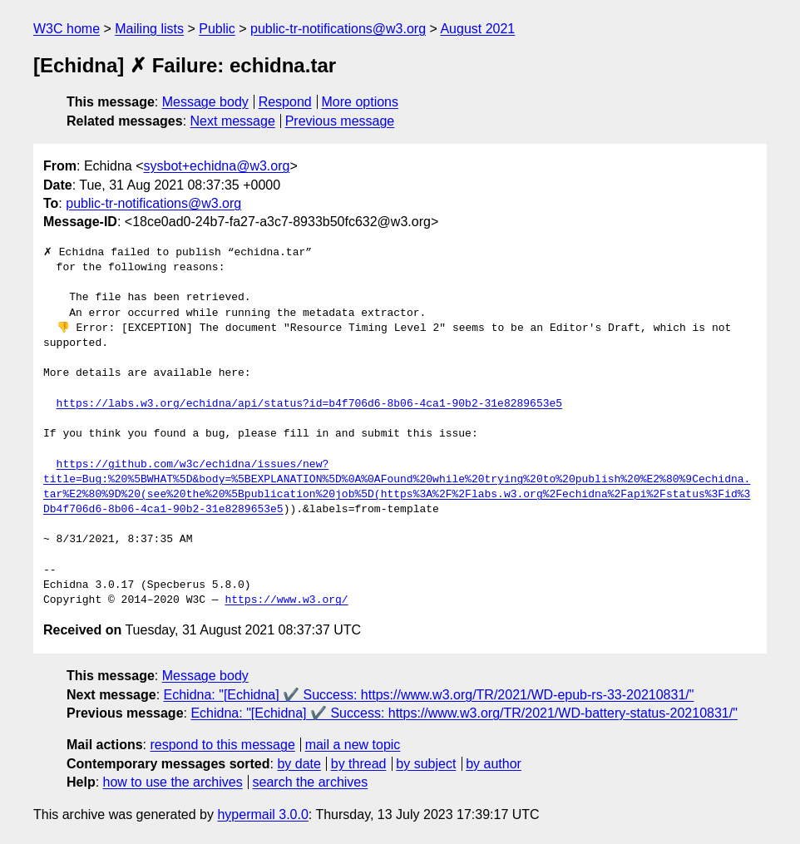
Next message (232, 121)
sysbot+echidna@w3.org (217, 166)
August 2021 (477, 29)
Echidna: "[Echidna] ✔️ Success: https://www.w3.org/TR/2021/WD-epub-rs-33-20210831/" (429, 695)
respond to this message (222, 745)
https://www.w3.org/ (286, 600)
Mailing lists (149, 29)
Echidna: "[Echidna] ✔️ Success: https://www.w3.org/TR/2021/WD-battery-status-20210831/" (463, 713)
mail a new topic (353, 745)
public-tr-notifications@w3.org (338, 29)
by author (493, 764)
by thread (359, 764)
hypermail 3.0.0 (262, 814)
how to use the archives (173, 782)
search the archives (310, 782)
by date (298, 764)
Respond (285, 102)
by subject (426, 764)
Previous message (340, 121)
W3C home (66, 29)
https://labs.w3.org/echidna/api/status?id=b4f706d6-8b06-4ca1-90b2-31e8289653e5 (309, 404)
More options (360, 102)
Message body (205, 102)
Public (217, 29)
